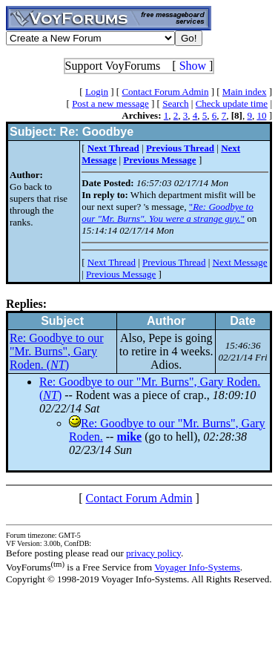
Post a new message (110, 103)
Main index (244, 91)
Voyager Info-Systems (197, 567)
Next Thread (111, 262)
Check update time (232, 103)
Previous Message (121, 274)
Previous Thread (173, 262)
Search (175, 103)
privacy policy (153, 553)
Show (192, 65)
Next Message (240, 262)
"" (168, 212)
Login (96, 91)
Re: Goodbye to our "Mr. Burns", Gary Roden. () (57, 351)
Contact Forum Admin (165, 91)
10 (261, 115)
